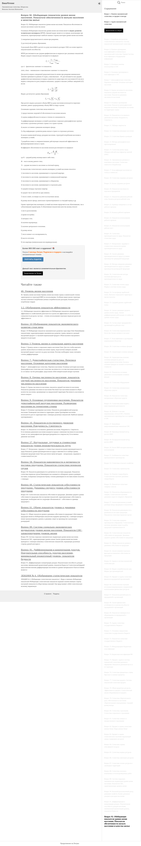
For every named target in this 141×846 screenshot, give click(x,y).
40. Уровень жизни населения (37, 291)
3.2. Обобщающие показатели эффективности (45, 307)
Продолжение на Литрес (114, 30)
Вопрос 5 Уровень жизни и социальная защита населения (52, 343)
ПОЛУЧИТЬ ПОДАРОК (32, 259)
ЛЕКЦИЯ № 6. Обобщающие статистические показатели (51, 575)
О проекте (47, 594)
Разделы (56, 594)
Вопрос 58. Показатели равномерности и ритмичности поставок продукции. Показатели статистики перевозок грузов (51, 465)
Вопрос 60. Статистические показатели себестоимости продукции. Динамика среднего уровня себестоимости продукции (50, 487)
